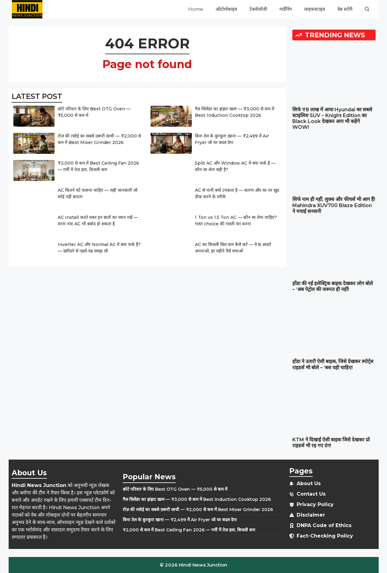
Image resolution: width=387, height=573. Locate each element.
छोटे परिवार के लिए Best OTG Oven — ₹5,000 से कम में (175, 489)
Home (195, 9)
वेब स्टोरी (344, 9)
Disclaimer (311, 515)
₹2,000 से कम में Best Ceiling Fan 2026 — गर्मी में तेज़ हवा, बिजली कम (189, 530)
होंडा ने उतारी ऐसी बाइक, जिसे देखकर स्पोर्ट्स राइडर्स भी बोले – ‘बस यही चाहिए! (332, 364)
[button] (367, 9)
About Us (309, 483)
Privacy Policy (315, 504)
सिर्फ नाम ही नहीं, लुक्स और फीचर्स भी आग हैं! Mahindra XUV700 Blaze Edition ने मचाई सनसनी (333, 205)
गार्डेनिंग (285, 9)
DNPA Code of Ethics (324, 525)
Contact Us (311, 494)
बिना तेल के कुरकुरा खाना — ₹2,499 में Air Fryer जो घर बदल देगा (180, 519)
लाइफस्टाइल (314, 9)
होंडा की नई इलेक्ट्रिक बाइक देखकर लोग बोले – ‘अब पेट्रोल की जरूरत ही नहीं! (332, 286)
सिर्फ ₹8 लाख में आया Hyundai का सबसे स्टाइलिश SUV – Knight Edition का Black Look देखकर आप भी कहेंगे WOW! (332, 118)
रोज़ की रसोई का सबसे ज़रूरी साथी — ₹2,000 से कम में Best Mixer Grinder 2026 (198, 509)
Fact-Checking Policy (325, 536)
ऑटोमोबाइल (226, 9)
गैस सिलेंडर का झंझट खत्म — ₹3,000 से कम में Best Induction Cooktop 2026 (197, 499)
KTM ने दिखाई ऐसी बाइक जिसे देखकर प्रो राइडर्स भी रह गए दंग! (331, 442)
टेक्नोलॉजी (258, 9)
